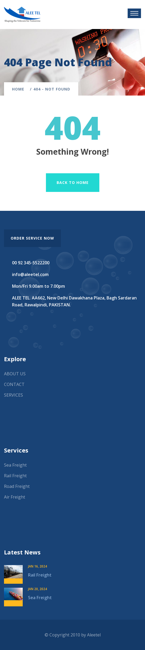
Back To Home (73, 182)
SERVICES (13, 395)
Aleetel (94, 635)
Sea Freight (15, 465)
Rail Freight (15, 476)
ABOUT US (15, 374)
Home (19, 89)
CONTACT (14, 384)
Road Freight (17, 486)
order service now (32, 238)
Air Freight (14, 497)
